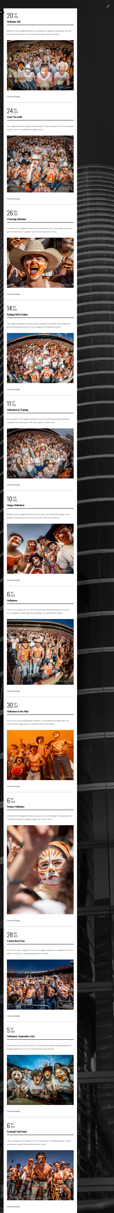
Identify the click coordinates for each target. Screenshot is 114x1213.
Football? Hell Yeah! (17, 1131)
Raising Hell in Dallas (17, 314)
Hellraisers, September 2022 (21, 1036)
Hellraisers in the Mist (17, 711)
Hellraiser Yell (13, 21)
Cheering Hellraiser (16, 219)
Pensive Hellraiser (15, 806)
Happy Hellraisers (15, 505)
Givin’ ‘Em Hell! (14, 117)
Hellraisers (12, 600)
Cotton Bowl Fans (16, 940)
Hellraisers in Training (17, 409)
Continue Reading (13, 96)
